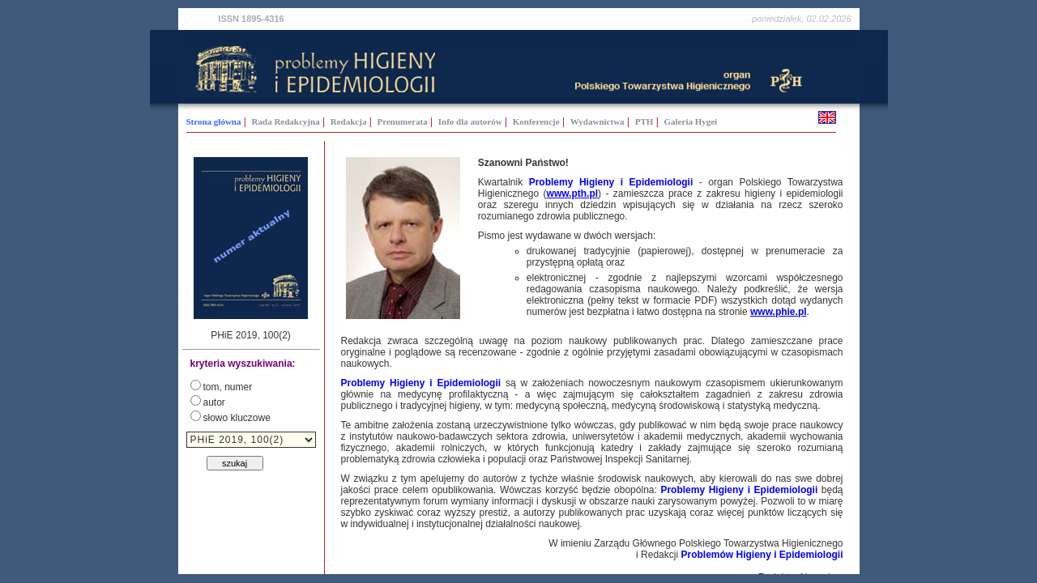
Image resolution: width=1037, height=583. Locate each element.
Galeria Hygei (691, 121)
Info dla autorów (470, 121)
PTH (644, 121)
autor (214, 402)
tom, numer (228, 387)
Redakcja (349, 121)
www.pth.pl (573, 193)
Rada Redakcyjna (286, 121)
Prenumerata (403, 121)
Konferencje (536, 121)
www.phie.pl (778, 311)
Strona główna (213, 121)
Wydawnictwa (597, 121)
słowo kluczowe (237, 417)
